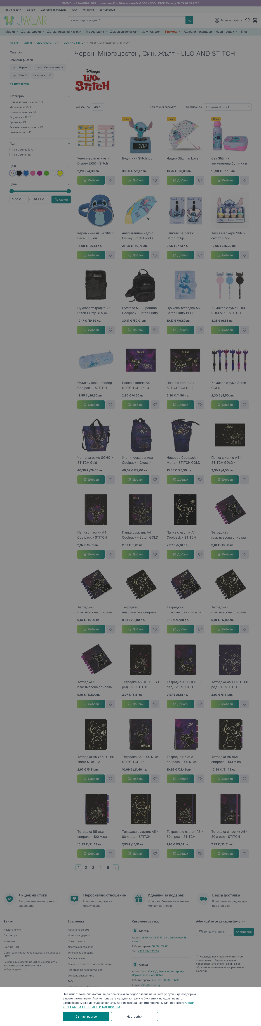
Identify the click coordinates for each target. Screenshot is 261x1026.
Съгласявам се (86, 1016)
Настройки (134, 1016)
